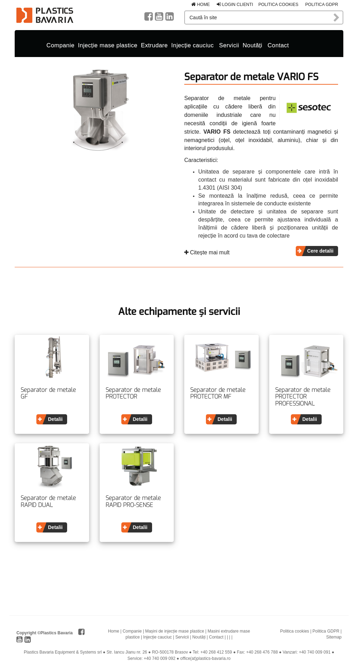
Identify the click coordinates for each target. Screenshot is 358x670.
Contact (278, 45)
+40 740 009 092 (159, 657)
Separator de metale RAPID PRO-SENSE (133, 501)
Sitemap (334, 636)
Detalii (55, 418)
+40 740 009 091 (314, 651)
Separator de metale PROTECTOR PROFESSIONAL (302, 396)
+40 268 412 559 (216, 651)
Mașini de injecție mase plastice (174, 630)
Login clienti (235, 4)
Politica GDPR (321, 4)
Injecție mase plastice (107, 45)
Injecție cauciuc (192, 45)
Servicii (229, 45)
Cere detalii (320, 250)
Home (200, 4)
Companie (60, 45)
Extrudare (154, 45)
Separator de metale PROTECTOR (133, 393)
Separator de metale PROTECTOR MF (217, 393)
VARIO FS (216, 131)
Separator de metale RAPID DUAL (48, 501)
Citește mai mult (207, 252)
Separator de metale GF (48, 393)
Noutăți (252, 45)
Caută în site (337, 17)
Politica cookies (278, 4)
